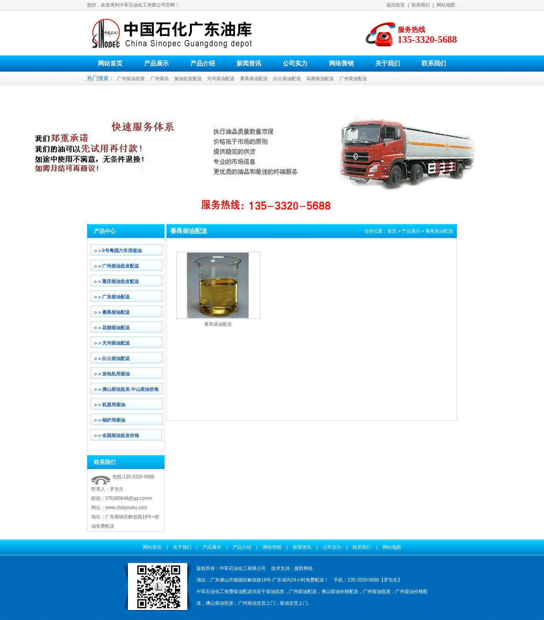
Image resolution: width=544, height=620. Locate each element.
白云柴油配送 (287, 78)
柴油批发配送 (188, 78)
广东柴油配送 (116, 297)
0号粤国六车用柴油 (122, 250)
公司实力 (295, 63)
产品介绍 (202, 63)
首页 (391, 231)
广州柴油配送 (353, 78)
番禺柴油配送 (254, 78)
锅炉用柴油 (113, 420)
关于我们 (387, 63)
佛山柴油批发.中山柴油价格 (130, 389)
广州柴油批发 (131, 78)
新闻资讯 (249, 63)
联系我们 (420, 5)
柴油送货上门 (293, 603)
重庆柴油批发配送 (120, 281)
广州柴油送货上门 (256, 603)
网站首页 (110, 63)
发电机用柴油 (116, 374)
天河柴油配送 (221, 78)
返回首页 (395, 5)
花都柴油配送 (320, 78)
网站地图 (446, 5)
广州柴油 (159, 78)
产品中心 (105, 231)
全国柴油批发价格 (120, 435)
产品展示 (156, 63)
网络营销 (341, 63)
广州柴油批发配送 (120, 266)
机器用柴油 (113, 404)
